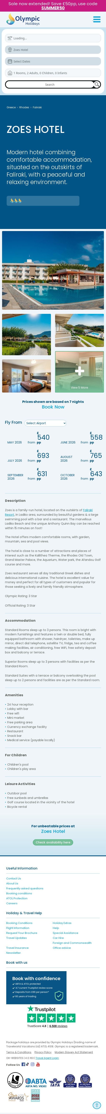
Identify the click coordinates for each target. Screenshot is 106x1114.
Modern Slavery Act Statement (74, 1053)
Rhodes (24, 107)
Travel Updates (16, 939)
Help (56, 929)
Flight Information (17, 929)
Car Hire (58, 939)
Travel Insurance (17, 949)
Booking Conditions (19, 924)
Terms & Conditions (18, 1053)
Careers (11, 905)
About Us (12, 885)
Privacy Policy (43, 1053)
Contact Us (13, 880)
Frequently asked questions (24, 890)
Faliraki (37, 107)
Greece (11, 107)
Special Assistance (65, 934)
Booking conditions (19, 895)
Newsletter (13, 954)
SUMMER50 (53, 8)
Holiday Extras (62, 924)
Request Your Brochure (21, 934)
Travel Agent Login (47, 1059)
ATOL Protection (16, 900)
